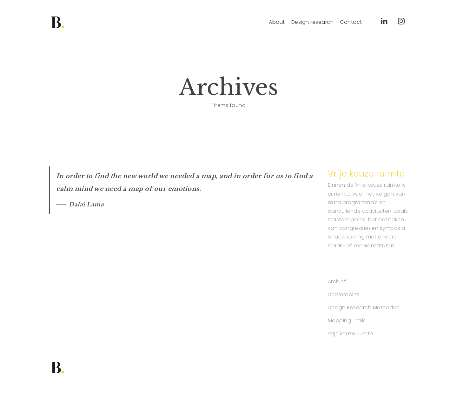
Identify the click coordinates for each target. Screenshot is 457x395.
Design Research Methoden (364, 308)
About (277, 22)
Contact (351, 22)
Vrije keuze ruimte (350, 334)
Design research (312, 22)
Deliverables (344, 294)
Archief (337, 281)
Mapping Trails (347, 321)
